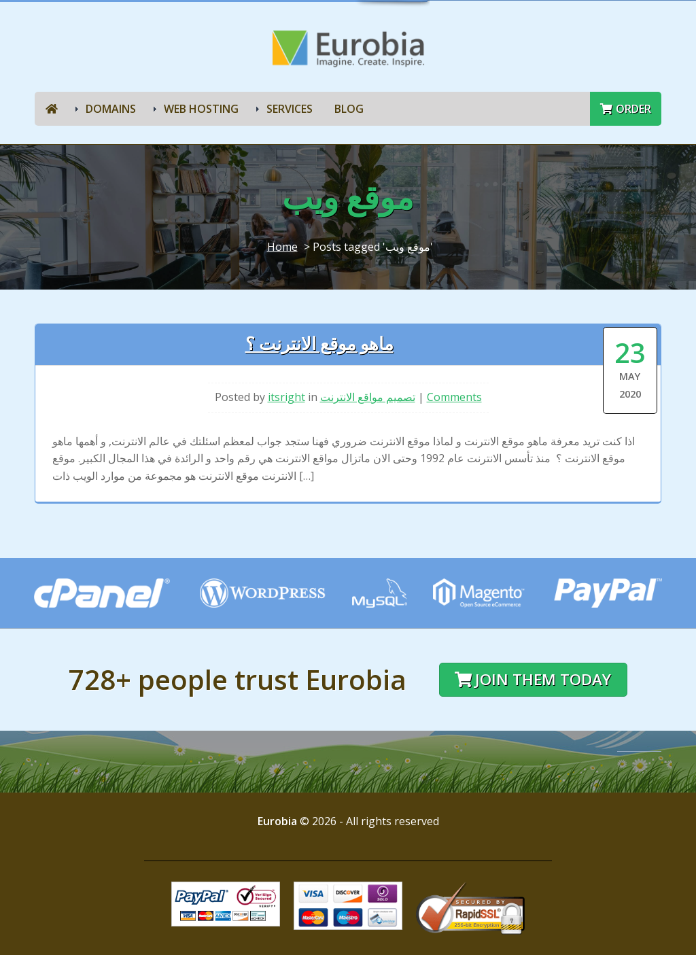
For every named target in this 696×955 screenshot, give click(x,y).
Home (282, 246)
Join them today (533, 679)
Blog (349, 108)
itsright (286, 396)
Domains (111, 108)
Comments (454, 396)
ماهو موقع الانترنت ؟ (319, 344)
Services (289, 108)
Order (625, 108)
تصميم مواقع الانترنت (367, 396)
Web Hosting (201, 108)
